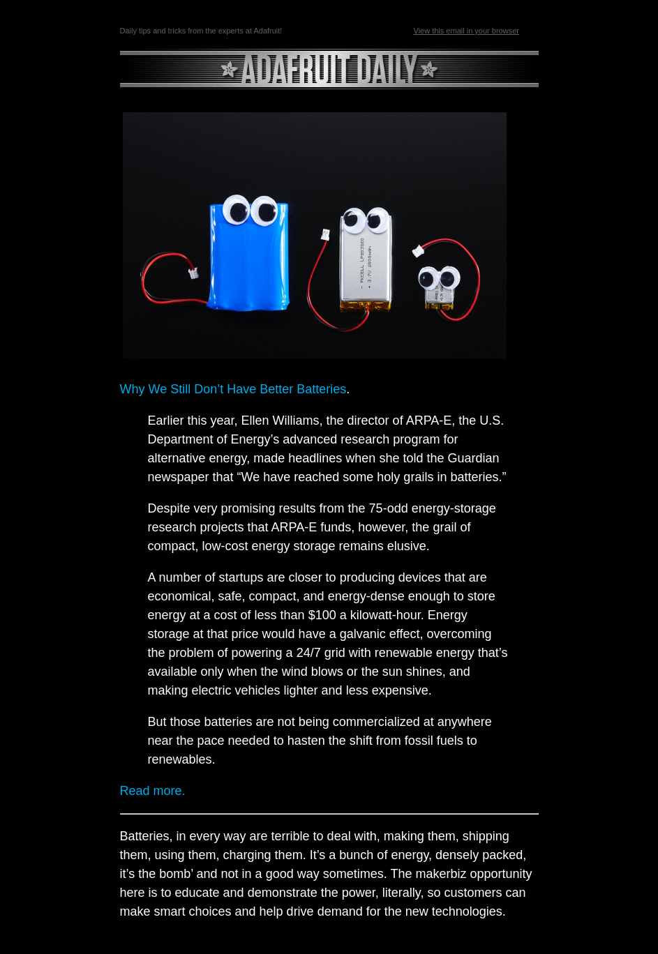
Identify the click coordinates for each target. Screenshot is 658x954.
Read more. (153, 791)
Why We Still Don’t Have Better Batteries (233, 389)
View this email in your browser (466, 30)
